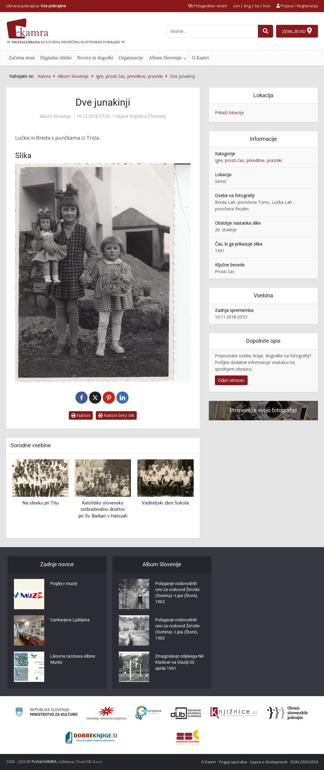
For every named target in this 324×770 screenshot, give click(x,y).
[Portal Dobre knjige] (91, 737)
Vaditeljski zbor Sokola (165, 503)
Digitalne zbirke (56, 57)
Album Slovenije (165, 57)
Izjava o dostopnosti (268, 762)
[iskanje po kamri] (212, 31)
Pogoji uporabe (233, 762)
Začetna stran (22, 57)
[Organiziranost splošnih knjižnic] (106, 713)
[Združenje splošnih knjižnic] (187, 737)
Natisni (80, 415)
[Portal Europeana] (148, 713)
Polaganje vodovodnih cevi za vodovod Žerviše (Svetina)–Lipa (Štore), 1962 (177, 592)
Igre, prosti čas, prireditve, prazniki (248, 160)
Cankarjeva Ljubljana (70, 619)
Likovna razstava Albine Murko (72, 659)
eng (247, 5)
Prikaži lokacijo (229, 112)
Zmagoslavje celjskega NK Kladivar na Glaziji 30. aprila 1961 (179, 662)
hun (266, 5)
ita (257, 5)
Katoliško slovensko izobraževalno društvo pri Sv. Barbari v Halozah (102, 509)
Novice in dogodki (95, 57)
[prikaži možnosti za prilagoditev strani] (207, 5)
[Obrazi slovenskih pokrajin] (287, 713)
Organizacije (131, 57)
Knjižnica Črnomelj (147, 116)
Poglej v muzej (63, 583)
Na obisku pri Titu (40, 503)
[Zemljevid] (297, 31)
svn (236, 5)
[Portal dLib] (186, 713)
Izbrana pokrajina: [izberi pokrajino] (36, 5)
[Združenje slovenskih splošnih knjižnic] (233, 713)
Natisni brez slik (116, 415)
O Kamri (200, 57)
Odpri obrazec (231, 380)
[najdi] (265, 31)
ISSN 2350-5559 (304, 762)
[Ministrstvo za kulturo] (46, 712)
